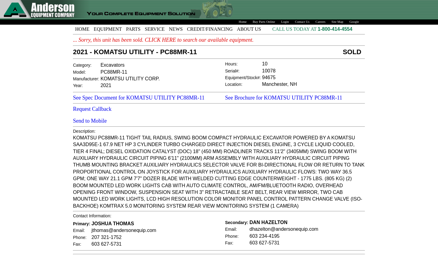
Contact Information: (92, 215)
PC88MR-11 (113, 72)
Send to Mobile (90, 121)
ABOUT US (249, 29)
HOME (82, 29)
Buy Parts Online (264, 21)
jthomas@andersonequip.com (124, 230)
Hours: (231, 63)
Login (285, 21)
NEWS (175, 29)
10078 (269, 70)
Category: (82, 65)
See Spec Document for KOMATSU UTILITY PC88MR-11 (139, 98)
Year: (78, 85)
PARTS (133, 29)
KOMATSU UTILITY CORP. (130, 78)
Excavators (112, 65)
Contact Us (302, 21)
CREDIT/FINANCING (210, 29)
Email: (79, 230)
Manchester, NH (279, 84)
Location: (233, 84)
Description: (84, 131)
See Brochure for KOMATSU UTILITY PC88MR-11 (283, 98)
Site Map (337, 21)
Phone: (79, 237)
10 (265, 63)
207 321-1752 (107, 237)
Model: (79, 72)
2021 (105, 85)
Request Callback (92, 109)
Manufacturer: (86, 78)
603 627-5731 (107, 244)
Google (354, 21)
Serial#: (232, 70)
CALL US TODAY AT (295, 29)
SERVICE (155, 29)
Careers (320, 21)
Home (243, 21)
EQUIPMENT (108, 29)
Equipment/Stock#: (243, 77)
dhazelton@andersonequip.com (283, 229)
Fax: (77, 244)
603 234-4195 (264, 236)
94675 (269, 77)
